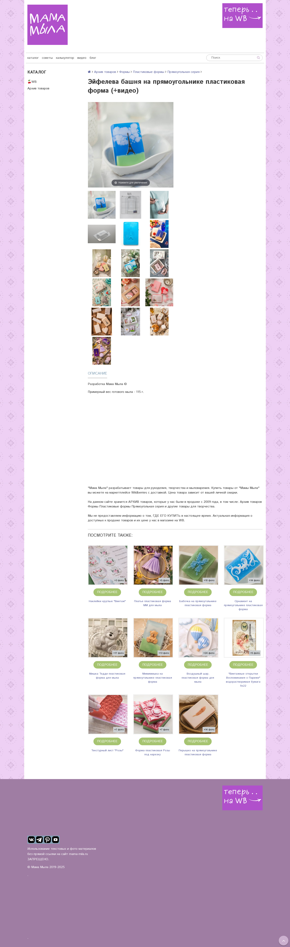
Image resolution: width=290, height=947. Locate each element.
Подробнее (107, 592)
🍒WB (32, 82)
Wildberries (139, 492)
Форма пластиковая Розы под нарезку (152, 752)
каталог (33, 58)
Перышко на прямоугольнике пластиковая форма (198, 752)
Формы (124, 72)
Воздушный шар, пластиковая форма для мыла (198, 678)
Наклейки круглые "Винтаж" (107, 601)
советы (47, 58)
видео (81, 58)
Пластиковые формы (148, 72)
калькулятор (65, 58)
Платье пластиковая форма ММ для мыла (152, 603)
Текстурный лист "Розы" (107, 750)
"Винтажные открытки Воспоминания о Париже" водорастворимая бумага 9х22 (243, 680)
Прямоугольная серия (183, 72)
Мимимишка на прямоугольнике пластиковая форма (152, 678)
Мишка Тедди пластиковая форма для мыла (107, 676)
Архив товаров (38, 88)
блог (93, 58)
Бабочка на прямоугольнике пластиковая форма (197, 603)
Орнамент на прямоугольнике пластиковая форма (243, 605)
